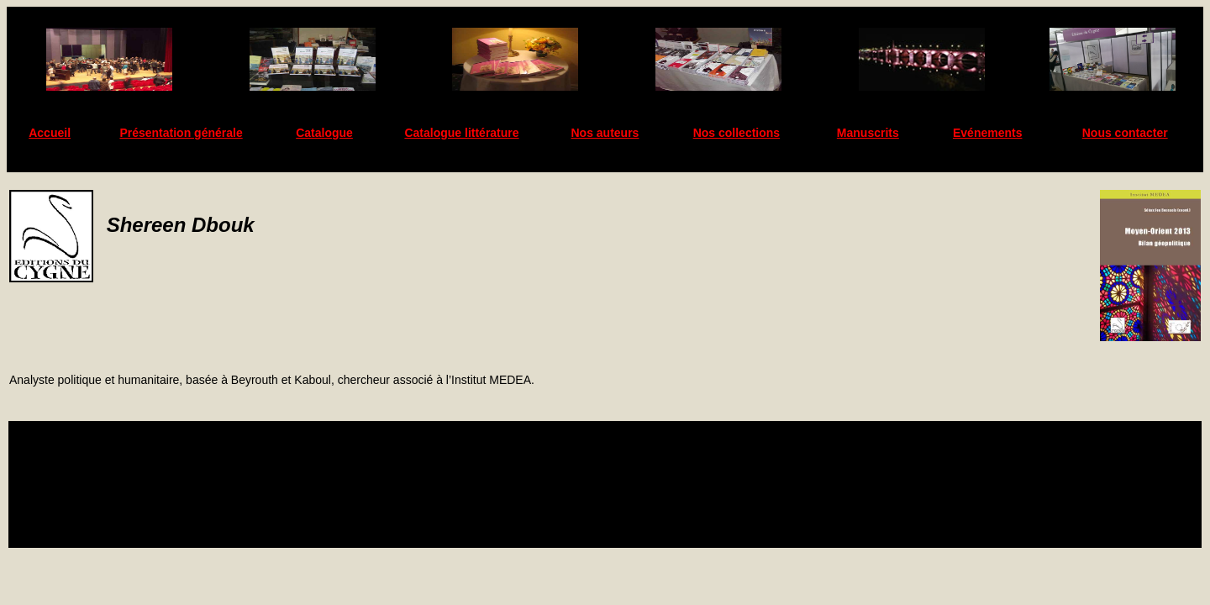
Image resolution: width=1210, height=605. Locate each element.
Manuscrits (868, 132)
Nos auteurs (605, 132)
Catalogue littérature (461, 132)
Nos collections (736, 132)
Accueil (50, 132)
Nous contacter (1125, 132)
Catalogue (324, 132)
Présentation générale (180, 132)
